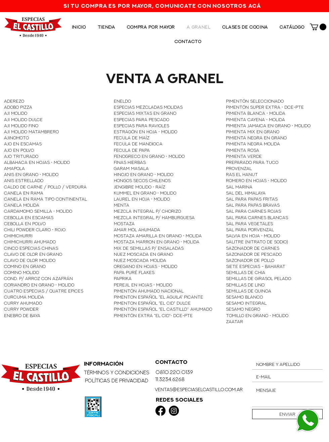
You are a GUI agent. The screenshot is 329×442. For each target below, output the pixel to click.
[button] (318, 27)
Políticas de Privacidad (116, 380)
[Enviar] (287, 414)
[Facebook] (160, 411)
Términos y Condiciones (116, 372)
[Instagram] (174, 411)
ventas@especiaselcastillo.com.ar (199, 389)
